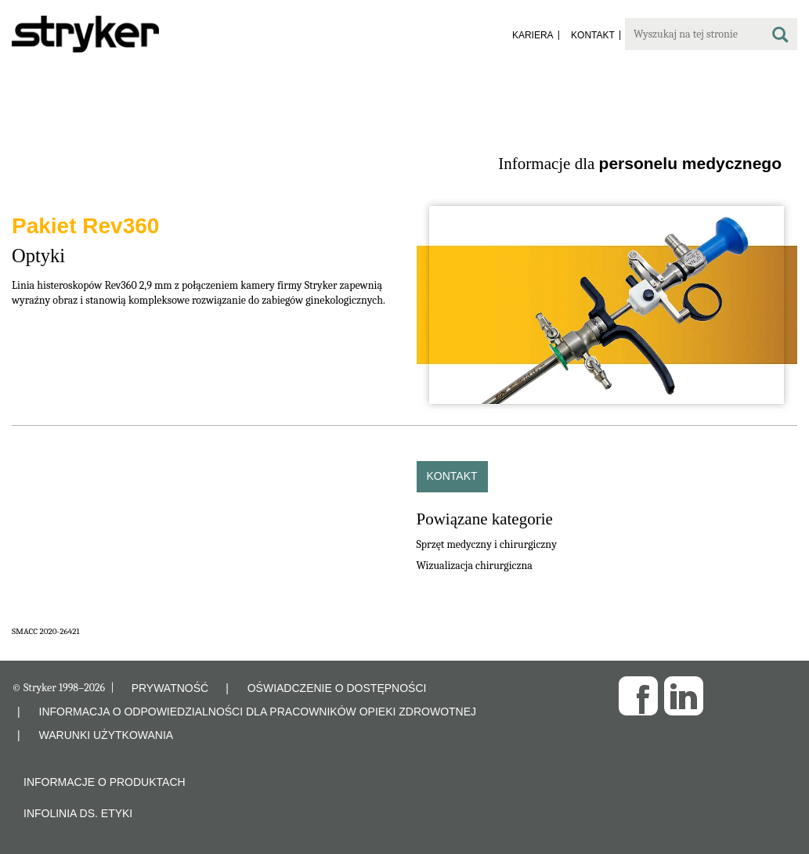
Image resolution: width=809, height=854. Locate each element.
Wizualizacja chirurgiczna (475, 565)
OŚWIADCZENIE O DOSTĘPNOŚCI (337, 688)
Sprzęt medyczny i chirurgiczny (487, 544)
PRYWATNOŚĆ (170, 688)
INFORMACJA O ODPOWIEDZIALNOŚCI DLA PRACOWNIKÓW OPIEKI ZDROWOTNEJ (258, 711)
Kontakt (452, 476)
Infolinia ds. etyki (77, 813)
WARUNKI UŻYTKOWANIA (106, 735)
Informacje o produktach (104, 782)
